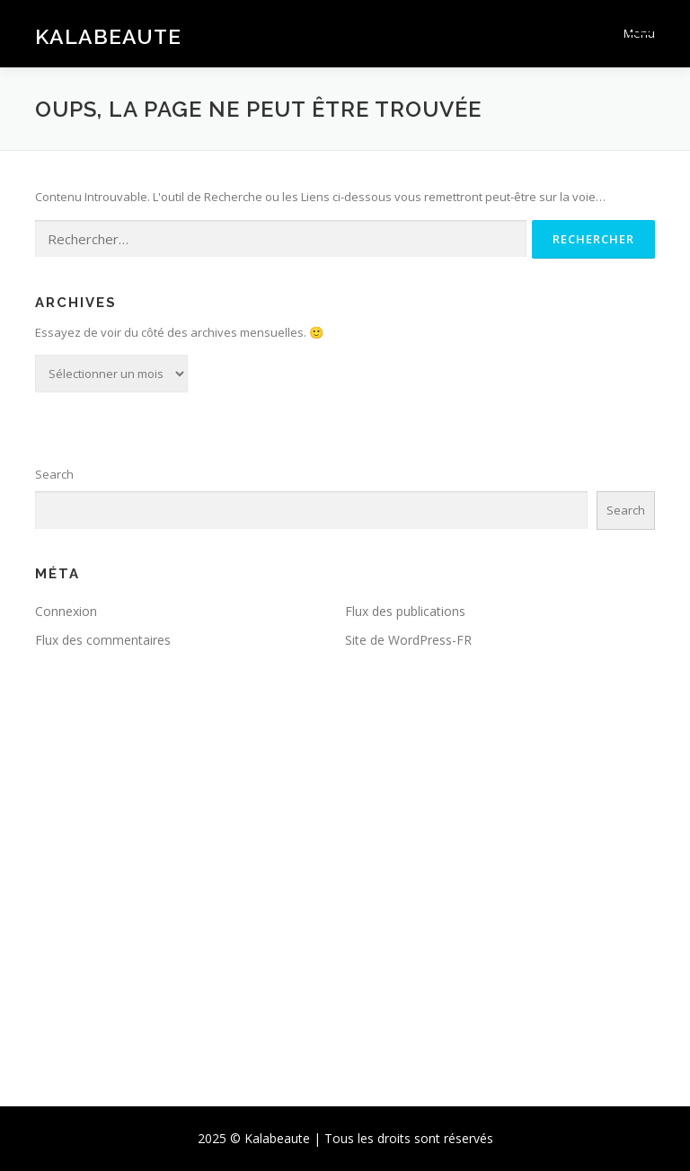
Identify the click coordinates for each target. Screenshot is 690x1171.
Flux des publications (405, 611)
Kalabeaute (108, 35)
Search (54, 474)
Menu (639, 33)
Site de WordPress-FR (408, 639)
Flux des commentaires (103, 639)
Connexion (66, 611)
